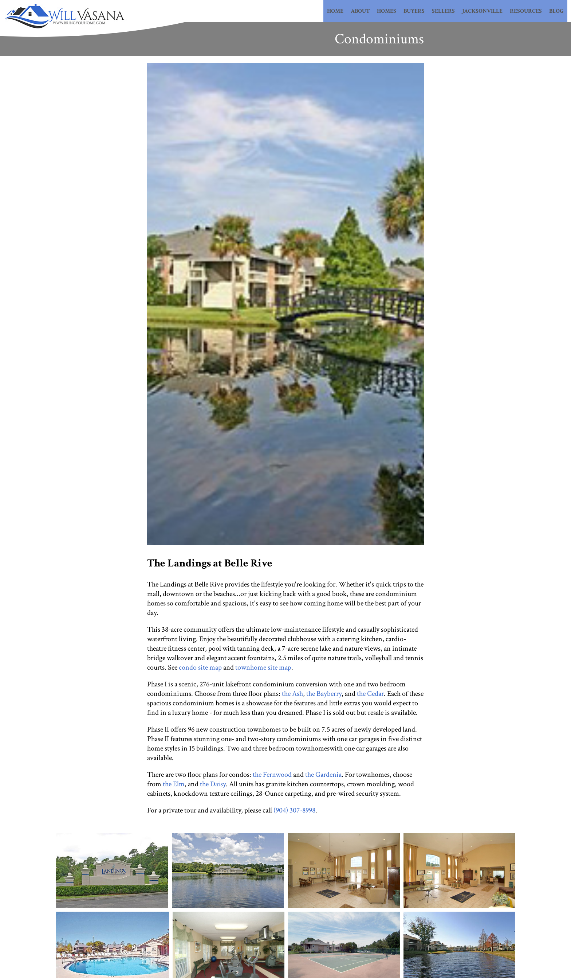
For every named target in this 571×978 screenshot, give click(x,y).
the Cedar (370, 693)
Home (335, 11)
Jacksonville (482, 11)
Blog (556, 11)
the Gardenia (323, 774)
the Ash (292, 693)
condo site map (200, 667)
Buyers (414, 11)
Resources (526, 11)
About (360, 11)
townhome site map (263, 667)
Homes (386, 11)
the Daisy (213, 784)
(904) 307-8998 (294, 810)
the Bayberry (324, 693)
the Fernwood (272, 774)
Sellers (443, 11)
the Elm (174, 784)
